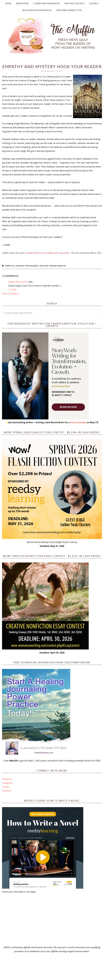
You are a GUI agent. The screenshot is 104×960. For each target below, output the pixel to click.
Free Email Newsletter (69, 10)
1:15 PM (12, 289)
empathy (9, 265)
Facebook (7, 778)
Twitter (5, 786)
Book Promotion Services (36, 10)
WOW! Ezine (22, 3)
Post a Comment (10, 293)
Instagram (7, 782)
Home (8, 3)
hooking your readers (27, 265)
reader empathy (58, 265)
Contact (94, 3)
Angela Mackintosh (18, 281)
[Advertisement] (52, 920)
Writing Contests (74, 3)
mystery (44, 265)
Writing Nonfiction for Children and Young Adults (47, 253)
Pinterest (6, 790)
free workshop (78, 422)
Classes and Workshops (46, 3)
